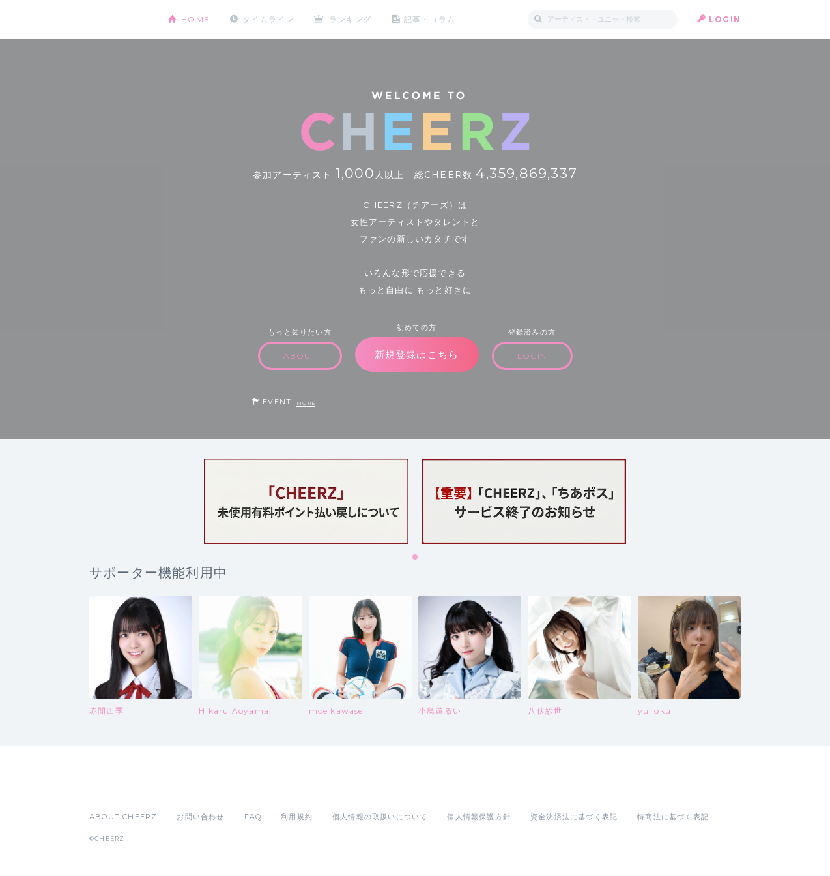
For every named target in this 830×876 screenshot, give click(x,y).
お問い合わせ (200, 816)
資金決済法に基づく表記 (574, 816)
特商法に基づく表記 (673, 816)
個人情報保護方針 (479, 816)
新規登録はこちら (417, 354)
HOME (195, 19)
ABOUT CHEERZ (123, 816)
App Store (119, 788)
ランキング (350, 19)
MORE (305, 403)
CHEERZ (119, 19)
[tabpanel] (306, 501)
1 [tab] (415, 557)
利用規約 (297, 816)
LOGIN (725, 19)
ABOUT (300, 356)
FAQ (253, 816)
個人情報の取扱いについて (379, 816)
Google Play (188, 788)
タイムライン (268, 19)
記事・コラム (429, 19)
